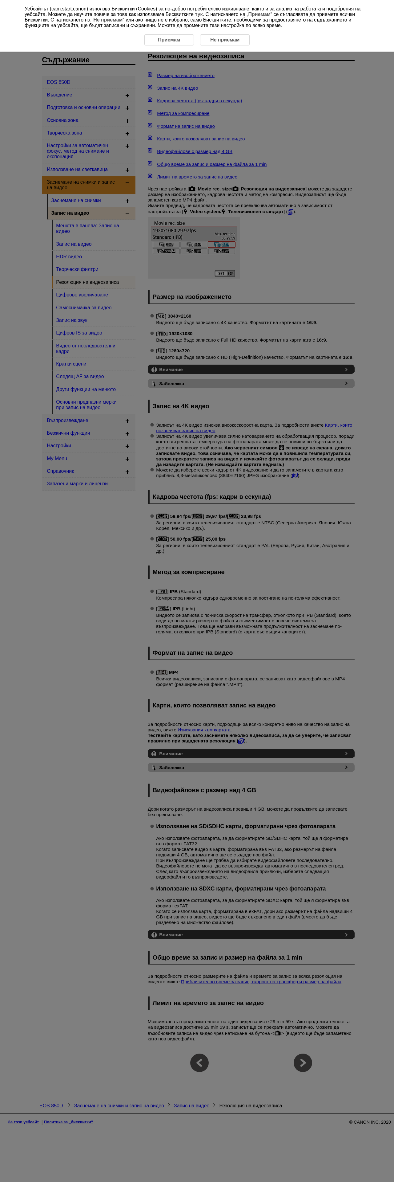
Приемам (259, 14)
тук (199, 14)
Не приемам (108, 19)
